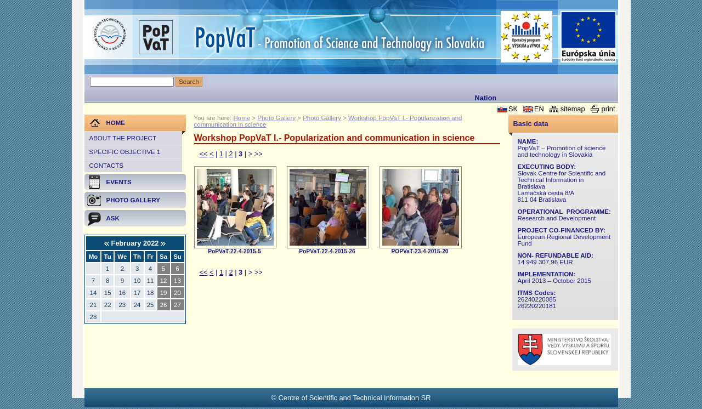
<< (204, 154)
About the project (122, 138)
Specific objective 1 (125, 152)
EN (539, 109)
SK (513, 109)
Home (241, 118)
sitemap (573, 109)
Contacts (106, 165)
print (608, 109)
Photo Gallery (276, 118)
